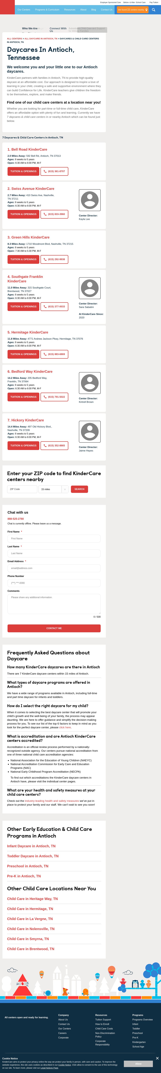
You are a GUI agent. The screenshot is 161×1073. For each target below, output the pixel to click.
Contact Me (54, 628)
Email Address (54, 566)
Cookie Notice (64, 1065)
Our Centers (24, 9)
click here (65, 727)
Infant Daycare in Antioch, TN (31, 846)
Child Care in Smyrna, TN (28, 939)
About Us (63, 1019)
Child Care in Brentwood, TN (30, 949)
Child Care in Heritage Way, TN (32, 899)
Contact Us (106, 9)
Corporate (63, 1037)
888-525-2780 (16, 518)
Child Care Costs (104, 1028)
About (83, 9)
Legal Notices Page (49, 1068)
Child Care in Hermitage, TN (30, 909)
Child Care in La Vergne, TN (30, 919)
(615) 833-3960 (54, 214)
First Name (54, 536)
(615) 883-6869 (54, 354)
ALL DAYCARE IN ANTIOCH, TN (41, 38)
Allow (138, 1064)
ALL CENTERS (14, 38)
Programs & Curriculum (47, 9)
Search (79, 489)
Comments (14, 591)
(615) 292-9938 (54, 259)
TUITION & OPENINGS (23, 171)
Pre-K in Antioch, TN (24, 876)
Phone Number (54, 581)
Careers (62, 1033)
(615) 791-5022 (54, 397)
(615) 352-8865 (54, 445)
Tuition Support (103, 1019)
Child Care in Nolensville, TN (31, 929)
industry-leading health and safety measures (52, 800)
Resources (69, 9)
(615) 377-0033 (54, 306)
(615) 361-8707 (54, 171)
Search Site (154, 11)
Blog (93, 9)
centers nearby (131, 9)
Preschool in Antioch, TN (27, 866)
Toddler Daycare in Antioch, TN (33, 856)
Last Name (54, 551)
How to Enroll (102, 1024)
